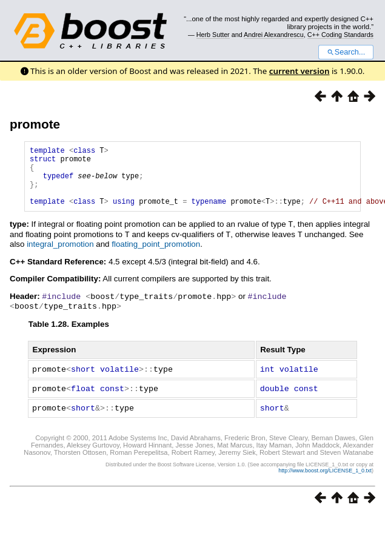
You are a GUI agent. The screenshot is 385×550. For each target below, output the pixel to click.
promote (35, 124)
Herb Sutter (213, 34)
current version (299, 70)
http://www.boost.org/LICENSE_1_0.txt (325, 479)
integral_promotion (60, 255)
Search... (346, 52)
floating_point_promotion (156, 255)
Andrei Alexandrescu (274, 34)
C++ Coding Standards (340, 34)
